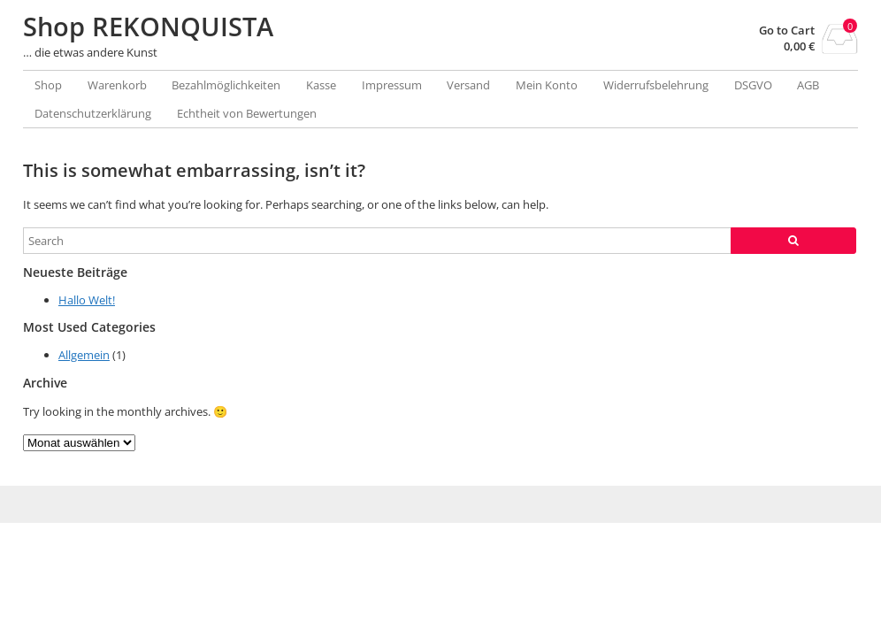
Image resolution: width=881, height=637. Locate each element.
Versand (468, 85)
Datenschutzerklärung (92, 113)
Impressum (392, 85)
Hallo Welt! (86, 300)
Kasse (321, 85)
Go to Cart (787, 30)
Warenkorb (117, 85)
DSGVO (753, 85)
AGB (808, 85)
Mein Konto (547, 85)
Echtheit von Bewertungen (247, 113)
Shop (48, 85)
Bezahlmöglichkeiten (226, 85)
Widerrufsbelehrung (656, 85)
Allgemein (84, 355)
